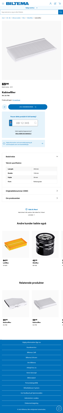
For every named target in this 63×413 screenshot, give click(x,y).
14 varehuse (16, 100)
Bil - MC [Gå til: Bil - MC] (9, 18)
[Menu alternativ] (3, 3)
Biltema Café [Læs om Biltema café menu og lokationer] (31, 352)
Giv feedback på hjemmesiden (31, 393)
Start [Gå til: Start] (3, 18)
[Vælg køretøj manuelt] (42, 143)
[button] (31, 8)
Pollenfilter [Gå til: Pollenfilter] (30, 18)
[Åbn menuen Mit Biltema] (50, 3)
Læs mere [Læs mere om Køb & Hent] (31, 215)
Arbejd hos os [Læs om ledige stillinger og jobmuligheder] (31, 368)
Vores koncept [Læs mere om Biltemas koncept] (31, 373)
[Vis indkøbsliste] (55, 3)
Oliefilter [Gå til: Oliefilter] (36, 263)
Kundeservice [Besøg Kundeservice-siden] (31, 347)
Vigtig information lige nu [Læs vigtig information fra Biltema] (31, 342)
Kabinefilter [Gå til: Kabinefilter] (7, 322)
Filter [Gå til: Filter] (23, 18)
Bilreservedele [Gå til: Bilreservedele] (16, 18)
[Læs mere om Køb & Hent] (31, 209)
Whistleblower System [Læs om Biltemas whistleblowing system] (31, 388)
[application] (59, 409)
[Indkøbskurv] (59, 3)
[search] (31, 12)
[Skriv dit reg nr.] (22, 123)
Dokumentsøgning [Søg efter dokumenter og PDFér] (31, 403)
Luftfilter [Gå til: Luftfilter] (6, 263)
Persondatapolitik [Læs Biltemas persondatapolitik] (31, 383)
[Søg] (60, 12)
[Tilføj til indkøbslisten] (4, 107)
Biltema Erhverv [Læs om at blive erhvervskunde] (31, 357)
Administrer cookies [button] (31, 398)
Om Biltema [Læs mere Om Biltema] (31, 362)
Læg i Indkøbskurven (27, 107)
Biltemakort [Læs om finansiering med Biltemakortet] (31, 378)
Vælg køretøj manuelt (23, 133)
